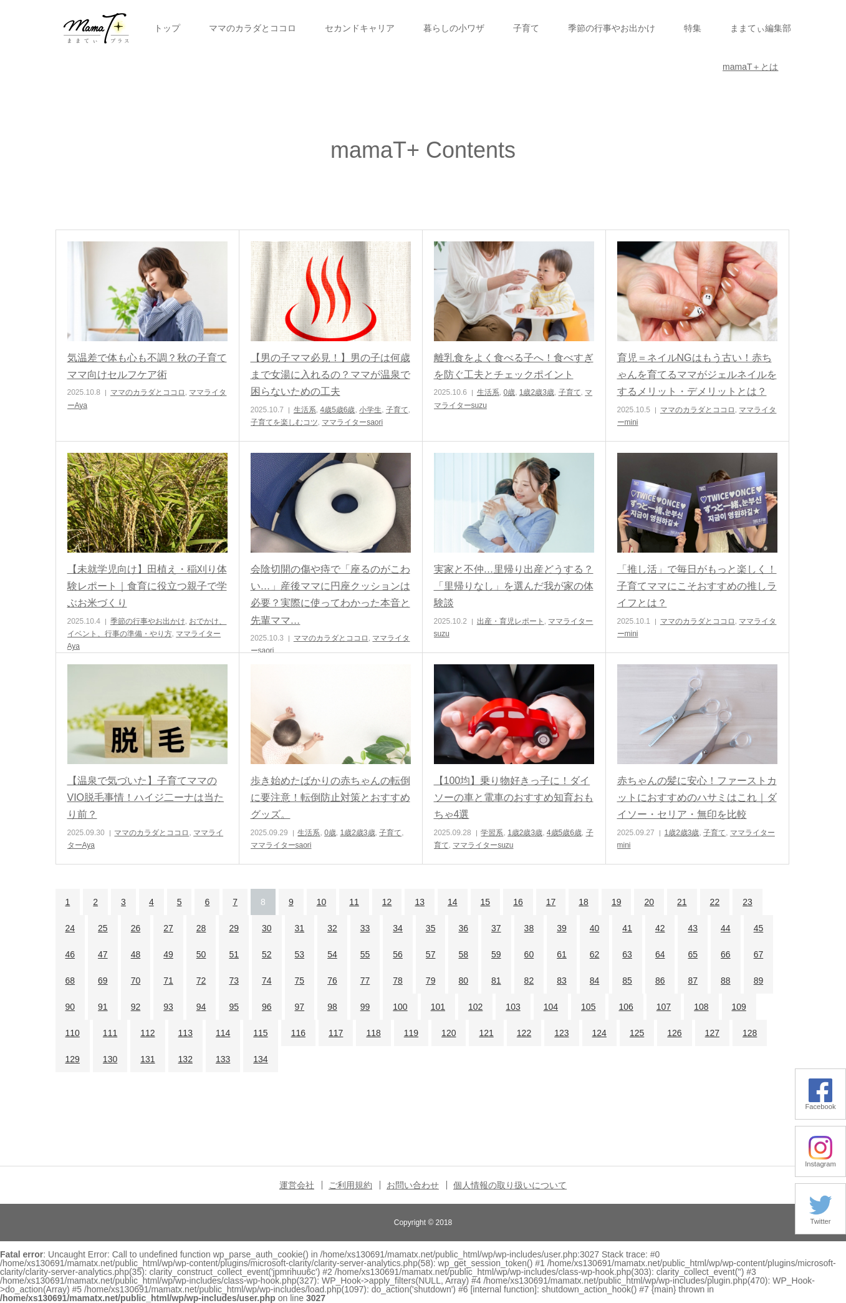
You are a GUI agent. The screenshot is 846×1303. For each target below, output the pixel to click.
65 (693, 954)
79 (431, 981)
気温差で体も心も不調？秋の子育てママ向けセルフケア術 (147, 366)
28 (201, 928)
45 (759, 928)
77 (365, 981)
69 (103, 981)
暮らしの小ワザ (453, 28)
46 (70, 954)
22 (715, 902)
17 (551, 902)
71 (168, 981)
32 (332, 928)
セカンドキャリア (360, 28)
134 (260, 1059)
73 (234, 981)
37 (496, 928)
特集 (692, 28)
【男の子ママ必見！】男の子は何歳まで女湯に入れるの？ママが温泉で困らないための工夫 (330, 374)
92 (136, 1007)
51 (234, 954)
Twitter (820, 1218)
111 (110, 1033)
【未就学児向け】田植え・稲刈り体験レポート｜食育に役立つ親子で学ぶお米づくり (147, 586)
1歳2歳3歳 (536, 392)
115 (260, 1033)
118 (373, 1033)
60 (529, 954)
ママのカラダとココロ (252, 28)
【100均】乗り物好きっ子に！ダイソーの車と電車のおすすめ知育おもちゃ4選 (514, 797)
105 (588, 1007)
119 (411, 1033)
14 (453, 902)
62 (595, 954)
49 (168, 954)
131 (147, 1059)
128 (750, 1033)
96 (267, 1007)
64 (660, 954)
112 (147, 1033)
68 (70, 981)
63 (627, 954)
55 (365, 954)
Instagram (820, 1160)
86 (660, 981)
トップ (167, 28)
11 (354, 902)
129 (72, 1059)
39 (562, 928)
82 (529, 981)
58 (463, 954)
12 (387, 902)
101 (438, 1007)
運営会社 (296, 1185)
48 (136, 954)
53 (300, 954)
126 (674, 1033)
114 (223, 1033)
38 (529, 928)
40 (595, 928)
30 (267, 928)
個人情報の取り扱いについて (510, 1185)
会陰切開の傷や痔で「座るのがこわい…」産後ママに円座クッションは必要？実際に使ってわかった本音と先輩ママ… (330, 595)
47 (103, 954)
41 (627, 928)
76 (332, 981)
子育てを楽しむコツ (284, 422)
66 (726, 954)
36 (463, 928)
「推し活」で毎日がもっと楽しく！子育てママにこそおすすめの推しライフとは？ (697, 586)
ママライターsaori (352, 422)
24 (70, 928)
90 (70, 1007)
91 (103, 1007)
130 (110, 1059)
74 (267, 981)
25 (103, 928)
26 (136, 928)
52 (267, 954)
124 (599, 1033)
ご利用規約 (350, 1185)
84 (595, 981)
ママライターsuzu (483, 845)
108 (701, 1007)
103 (513, 1007)
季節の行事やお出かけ (611, 28)
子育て (526, 28)
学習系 (492, 832)
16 (518, 902)
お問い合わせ (413, 1185)
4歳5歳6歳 (337, 409)
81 (496, 981)
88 (726, 981)
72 (201, 981)
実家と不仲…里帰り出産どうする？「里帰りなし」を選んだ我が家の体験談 (514, 586)
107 (663, 1007)
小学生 (370, 409)
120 (448, 1033)
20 (649, 902)
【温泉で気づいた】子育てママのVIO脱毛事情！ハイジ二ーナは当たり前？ (145, 797)
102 (475, 1007)
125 (637, 1033)
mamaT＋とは (750, 67)
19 (617, 902)
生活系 (305, 409)
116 (298, 1033)
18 (584, 902)
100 (400, 1007)
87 (693, 981)
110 (72, 1033)
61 (562, 954)
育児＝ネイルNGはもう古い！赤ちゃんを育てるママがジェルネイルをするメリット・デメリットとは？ (697, 374)
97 (300, 1007)
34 (398, 928)
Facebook (820, 1103)
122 (524, 1033)
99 (365, 1007)
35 (431, 928)
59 (496, 954)
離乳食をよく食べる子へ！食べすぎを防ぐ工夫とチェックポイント (514, 366)
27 (168, 928)
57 (431, 954)
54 (332, 954)
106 (625, 1007)
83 (562, 981)
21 (682, 902)
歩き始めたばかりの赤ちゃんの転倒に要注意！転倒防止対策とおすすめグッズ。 (330, 797)
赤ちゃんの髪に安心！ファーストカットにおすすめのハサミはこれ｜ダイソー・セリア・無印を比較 (697, 797)
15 (486, 902)
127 (712, 1033)
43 (693, 928)
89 (759, 981)
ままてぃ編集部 (760, 28)
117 (336, 1033)
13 (420, 902)
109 (739, 1007)
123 (561, 1033)
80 (463, 981)
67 (759, 954)
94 (201, 1007)
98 (332, 1007)
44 (726, 928)
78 (398, 981)
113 (185, 1033)
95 (234, 1007)
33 (365, 928)
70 (136, 981)
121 (486, 1033)
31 (300, 928)
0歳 (509, 392)
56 (398, 954)
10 (322, 902)
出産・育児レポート (510, 621)
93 (168, 1007)
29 (234, 928)
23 (747, 902)
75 (300, 981)
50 (201, 954)
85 (627, 981)
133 (223, 1059)
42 (660, 928)
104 (551, 1007)
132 (185, 1059)
